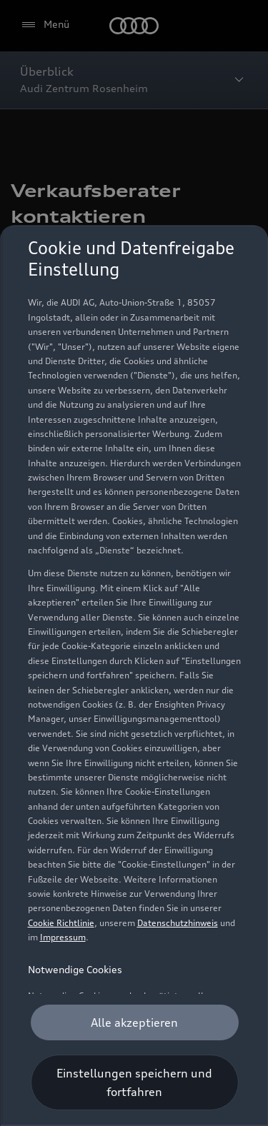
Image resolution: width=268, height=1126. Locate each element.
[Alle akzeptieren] (134, 1022)
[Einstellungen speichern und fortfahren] (134, 1082)
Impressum (62, 937)
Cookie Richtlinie (60, 923)
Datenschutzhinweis (177, 923)
